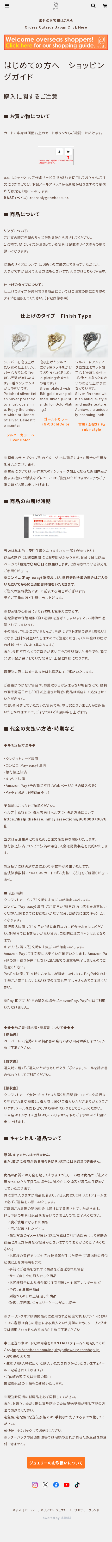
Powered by (56, 1518)
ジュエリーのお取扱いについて (56, 1463)
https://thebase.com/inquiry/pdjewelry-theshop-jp (56, 1350)
